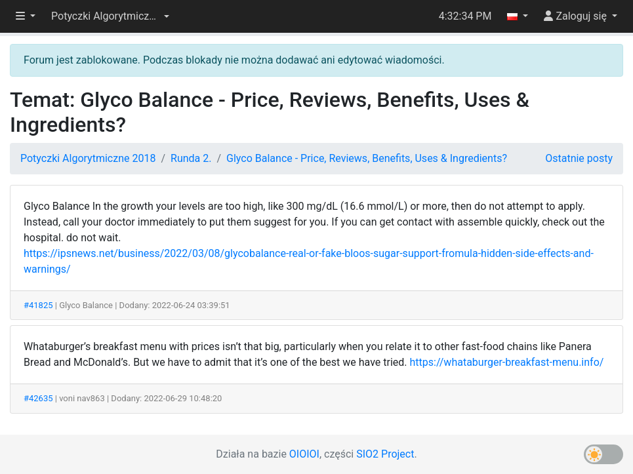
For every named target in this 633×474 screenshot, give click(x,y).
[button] (110, 16)
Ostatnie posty (579, 158)
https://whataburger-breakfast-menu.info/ (507, 362)
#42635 (38, 398)
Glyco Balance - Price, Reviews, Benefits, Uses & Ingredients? (366, 158)
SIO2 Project (385, 454)
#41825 (38, 305)
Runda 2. (191, 158)
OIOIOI (304, 454)
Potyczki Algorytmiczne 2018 (87, 158)
